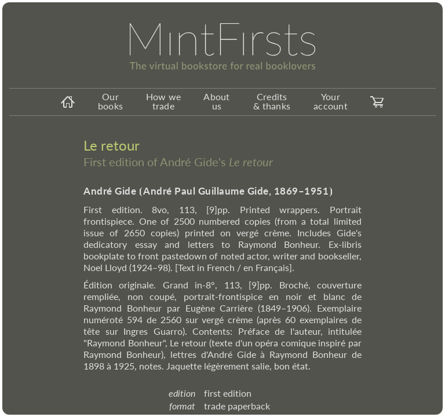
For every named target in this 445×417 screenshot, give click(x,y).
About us (216, 101)
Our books (110, 101)
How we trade (163, 101)
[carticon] (377, 102)
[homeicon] (67, 102)
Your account (330, 101)
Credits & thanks (271, 101)
